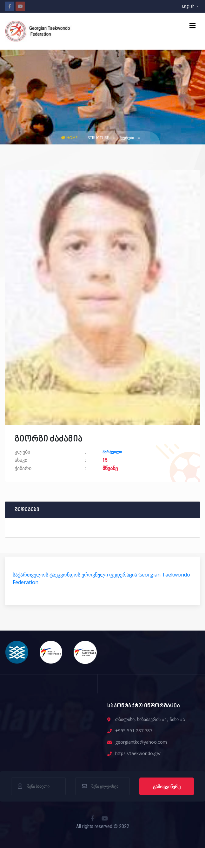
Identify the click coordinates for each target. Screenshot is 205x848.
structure (99, 137)
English (188, 6)
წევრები (127, 137)
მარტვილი (112, 452)
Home (69, 137)
